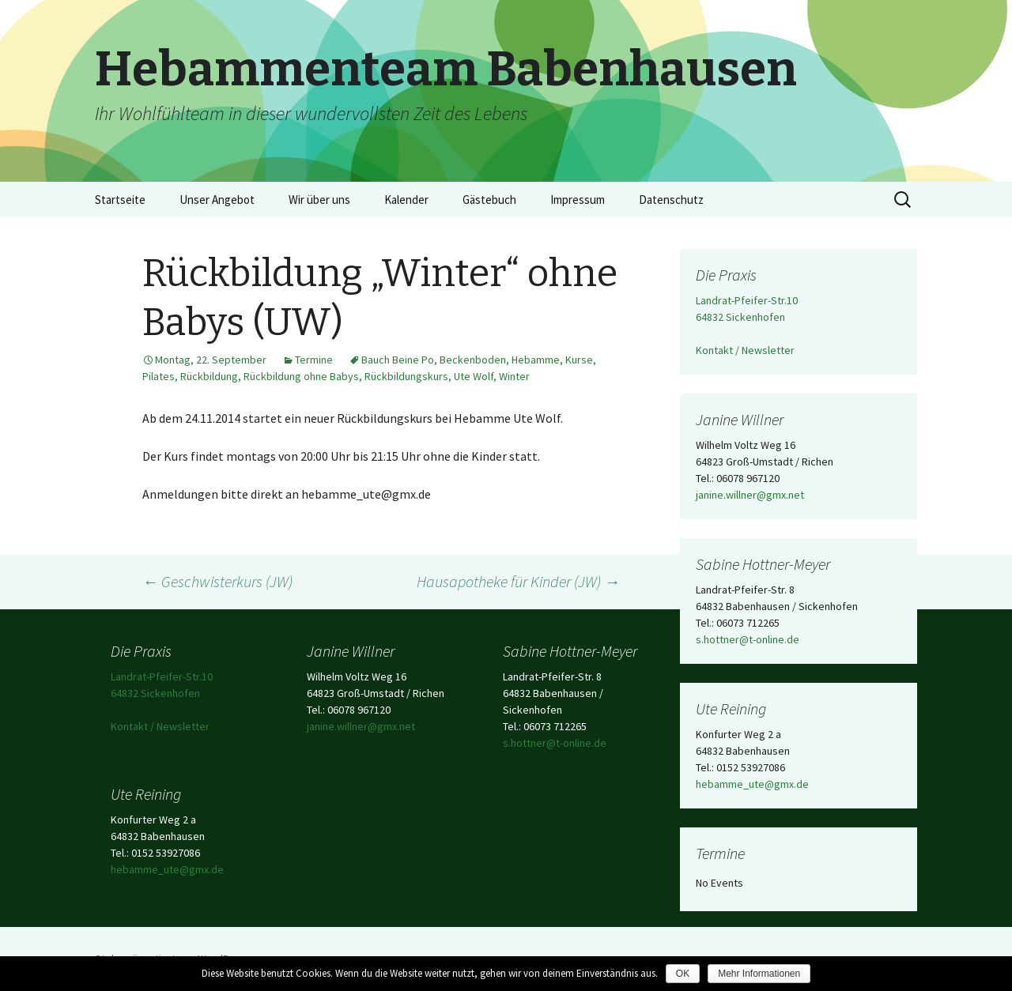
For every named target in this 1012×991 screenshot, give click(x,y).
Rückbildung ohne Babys (301, 376)
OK (682, 973)
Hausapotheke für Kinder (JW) (518, 581)
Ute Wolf (473, 376)
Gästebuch (489, 199)
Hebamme (536, 359)
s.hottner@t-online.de (747, 639)
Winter (514, 376)
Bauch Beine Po (397, 359)
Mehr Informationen (759, 973)
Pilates (158, 376)
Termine (314, 359)
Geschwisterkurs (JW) (217, 581)
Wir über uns (319, 199)
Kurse (579, 359)
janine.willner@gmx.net (750, 495)
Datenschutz (671, 199)
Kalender (406, 199)
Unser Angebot (217, 199)
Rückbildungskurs (406, 376)
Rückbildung (209, 376)
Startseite (120, 199)
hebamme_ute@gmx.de (752, 784)
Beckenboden (473, 359)
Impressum (577, 199)
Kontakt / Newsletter (745, 350)
